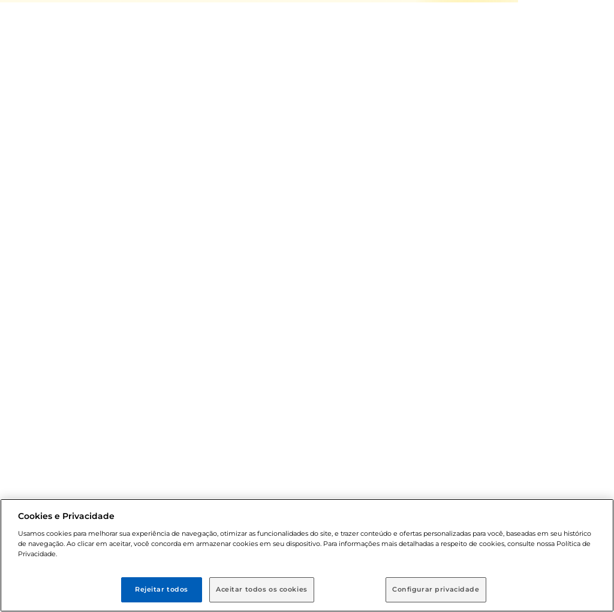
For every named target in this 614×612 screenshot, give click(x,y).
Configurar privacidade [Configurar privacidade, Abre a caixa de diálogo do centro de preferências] (436, 589)
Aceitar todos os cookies (262, 589)
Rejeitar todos (161, 589)
